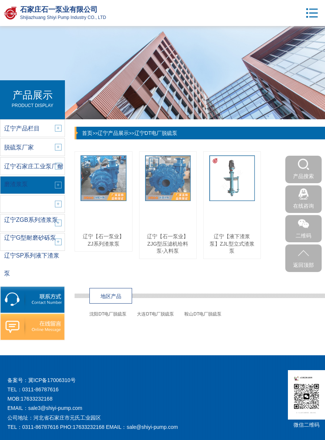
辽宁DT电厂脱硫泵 (156, 133)
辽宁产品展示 (113, 133)
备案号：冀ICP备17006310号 (41, 380)
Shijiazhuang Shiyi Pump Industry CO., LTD (63, 17)
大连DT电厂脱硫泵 (155, 314)
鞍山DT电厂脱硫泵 (202, 314)
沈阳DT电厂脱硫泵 (108, 314)
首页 (87, 133)
